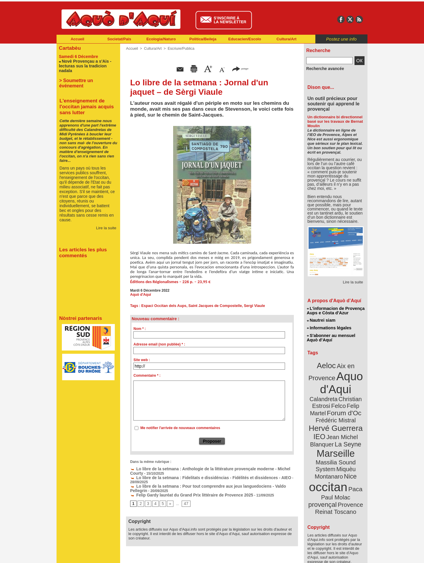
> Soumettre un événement (85, 74)
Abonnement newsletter (82, 554)
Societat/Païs (119, 39)
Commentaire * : (146, 375)
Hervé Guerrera (335, 413)
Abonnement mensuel (134, 554)
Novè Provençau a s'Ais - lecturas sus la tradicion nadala (87, 62)
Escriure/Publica (179, 48)
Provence (328, 475)
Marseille (325, 435)
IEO (321, 420)
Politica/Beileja (202, 39)
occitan (329, 459)
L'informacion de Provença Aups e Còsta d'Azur (335, 310)
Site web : (141, 360)
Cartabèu (69, 47)
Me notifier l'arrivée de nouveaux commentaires (180, 428)
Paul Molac (323, 469)
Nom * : (139, 329)
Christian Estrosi (328, 393)
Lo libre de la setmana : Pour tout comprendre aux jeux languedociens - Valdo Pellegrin (206, 481)
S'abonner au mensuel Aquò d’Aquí (330, 335)
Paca (353, 461)
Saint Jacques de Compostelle (211, 306)
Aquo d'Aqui (334, 378)
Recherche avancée (322, 69)
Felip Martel (327, 399)
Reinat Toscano (340, 478)
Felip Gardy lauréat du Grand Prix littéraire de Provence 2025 (184, 489)
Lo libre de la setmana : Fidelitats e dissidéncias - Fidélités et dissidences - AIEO (200, 477)
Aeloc (327, 362)
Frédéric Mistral (342, 406)
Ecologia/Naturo (161, 39)
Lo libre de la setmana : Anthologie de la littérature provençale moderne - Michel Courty (206, 468)
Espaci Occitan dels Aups (162, 306)
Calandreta (350, 385)
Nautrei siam (321, 319)
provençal (349, 469)
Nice (348, 450)
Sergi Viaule (249, 306)
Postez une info (341, 38)
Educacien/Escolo (244, 39)
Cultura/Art (286, 39)
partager (240, 68)
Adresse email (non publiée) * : (159, 344)
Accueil (77, 39)
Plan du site (186, 554)
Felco (355, 393)
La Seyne (346, 427)
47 (184, 498)
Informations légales (328, 326)
